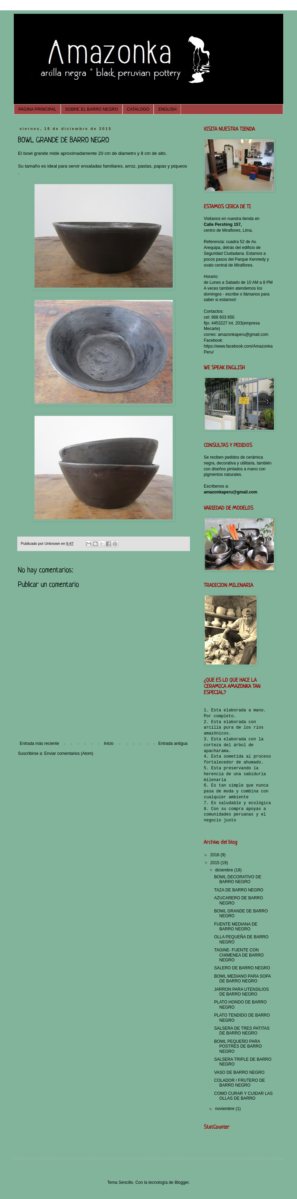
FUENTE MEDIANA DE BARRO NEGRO (235, 926)
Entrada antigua (173, 743)
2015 (215, 862)
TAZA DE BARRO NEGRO (238, 890)
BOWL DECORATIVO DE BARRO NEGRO (237, 879)
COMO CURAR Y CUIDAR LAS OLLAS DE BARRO (243, 1096)
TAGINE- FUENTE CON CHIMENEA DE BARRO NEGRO (239, 955)
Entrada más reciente (39, 743)
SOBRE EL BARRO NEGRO (91, 109)
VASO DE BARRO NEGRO (239, 1072)
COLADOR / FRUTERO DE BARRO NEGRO (239, 1083)
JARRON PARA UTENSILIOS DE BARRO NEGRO (241, 992)
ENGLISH (167, 109)
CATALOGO (138, 109)
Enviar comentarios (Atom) (68, 753)
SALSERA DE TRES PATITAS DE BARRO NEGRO (242, 1031)
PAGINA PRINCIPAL (37, 109)
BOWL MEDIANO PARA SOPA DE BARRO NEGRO (242, 978)
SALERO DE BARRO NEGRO (242, 968)
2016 (215, 854)
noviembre (225, 1108)
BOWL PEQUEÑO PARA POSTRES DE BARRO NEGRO (238, 1046)
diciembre (224, 870)
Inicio (109, 743)
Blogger (181, 1182)
